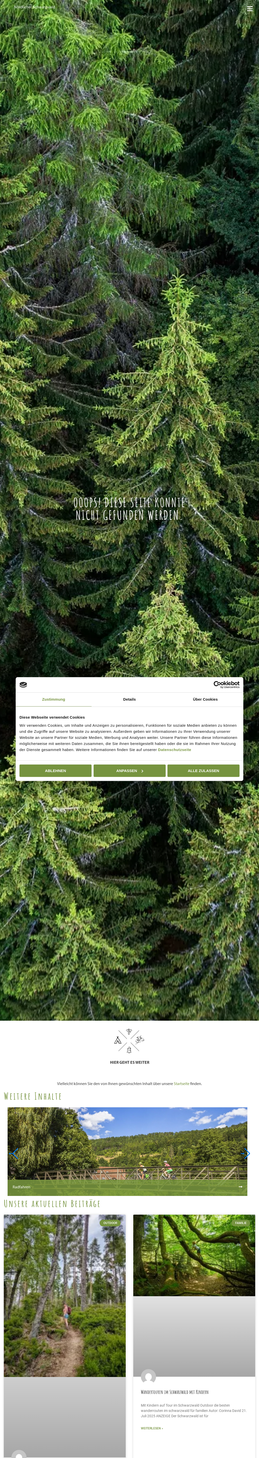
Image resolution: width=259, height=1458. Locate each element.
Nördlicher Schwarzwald (34, 6)
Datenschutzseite (174, 749)
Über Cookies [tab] (205, 699)
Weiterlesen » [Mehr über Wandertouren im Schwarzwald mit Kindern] (152, 1428)
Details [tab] (129, 699)
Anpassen (129, 771)
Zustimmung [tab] (53, 699)
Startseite (181, 1083)
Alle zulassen (203, 771)
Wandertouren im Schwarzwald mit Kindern (175, 1392)
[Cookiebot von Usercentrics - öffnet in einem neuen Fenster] (217, 684)
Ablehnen (55, 771)
